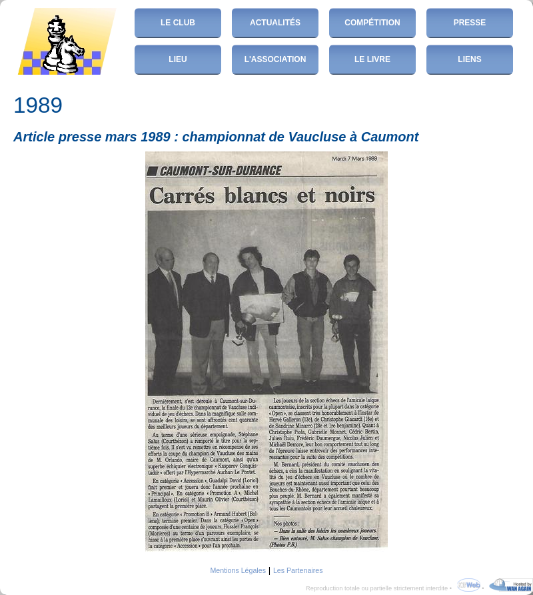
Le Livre (372, 59)
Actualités (275, 22)
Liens (469, 59)
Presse (470, 22)
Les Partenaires (298, 570)
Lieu (178, 59)
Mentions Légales (238, 570)
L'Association (275, 59)
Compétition (372, 22)
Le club (178, 22)
